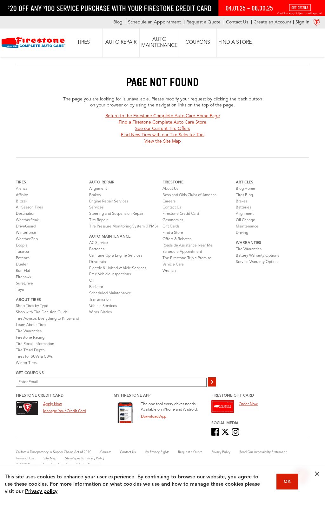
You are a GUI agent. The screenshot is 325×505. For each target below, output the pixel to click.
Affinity (22, 195)
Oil (91, 281)
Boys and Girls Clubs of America (189, 195)
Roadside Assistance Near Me (187, 245)
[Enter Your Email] (111, 382)
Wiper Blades (100, 312)
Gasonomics (172, 220)
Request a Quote (190, 452)
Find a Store (172, 233)
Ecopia (21, 245)
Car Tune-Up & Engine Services (115, 256)
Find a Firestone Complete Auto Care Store (162, 122)
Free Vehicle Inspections (110, 274)
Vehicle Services (103, 306)
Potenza (23, 258)
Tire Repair (98, 220)
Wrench (169, 271)
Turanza (22, 252)
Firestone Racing (30, 338)
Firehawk (23, 277)
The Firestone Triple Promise (186, 258)
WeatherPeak (27, 220)
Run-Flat (23, 271)
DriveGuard (26, 226)
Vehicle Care (173, 264)
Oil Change (245, 220)
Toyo (20, 290)
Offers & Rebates (176, 239)
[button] (83, 43)
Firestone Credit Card (180, 214)
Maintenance (247, 226)
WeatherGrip (27, 239)
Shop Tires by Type (32, 306)
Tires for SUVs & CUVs (34, 357)
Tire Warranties (29, 331)
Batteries (96, 249)
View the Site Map (162, 141)
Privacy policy (41, 491)
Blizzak (21, 201)
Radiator (96, 287)
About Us (170, 189)
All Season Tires (29, 207)
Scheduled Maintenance (110, 293)
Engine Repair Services (108, 201)
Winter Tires (26, 363)
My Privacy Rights (156, 452)
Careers (169, 201)
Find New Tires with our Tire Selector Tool (162, 135)
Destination (26, 214)
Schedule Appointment (182, 252)
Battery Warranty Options (257, 256)
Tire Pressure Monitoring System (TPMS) (123, 226)
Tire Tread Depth (30, 350)
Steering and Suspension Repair (116, 214)
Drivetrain (97, 262)
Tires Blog (244, 195)
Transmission (100, 300)
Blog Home (245, 189)
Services (96, 207)
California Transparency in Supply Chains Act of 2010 (53, 452)
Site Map (49, 458)
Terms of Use (25, 458)
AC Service (98, 243)
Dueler (22, 264)
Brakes (95, 195)
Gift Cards (170, 226)
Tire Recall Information (35, 344)
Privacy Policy (220, 452)
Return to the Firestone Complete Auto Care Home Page (162, 116)
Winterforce (26, 233)
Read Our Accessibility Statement (263, 452)
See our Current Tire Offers (162, 128)
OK (287, 481)
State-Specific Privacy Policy (84, 458)
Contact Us (171, 207)
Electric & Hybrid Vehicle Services (117, 268)
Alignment (98, 189)
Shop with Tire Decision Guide (42, 312)
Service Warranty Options (257, 262)
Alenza (21, 189)
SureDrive (24, 283)
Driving (242, 233)
